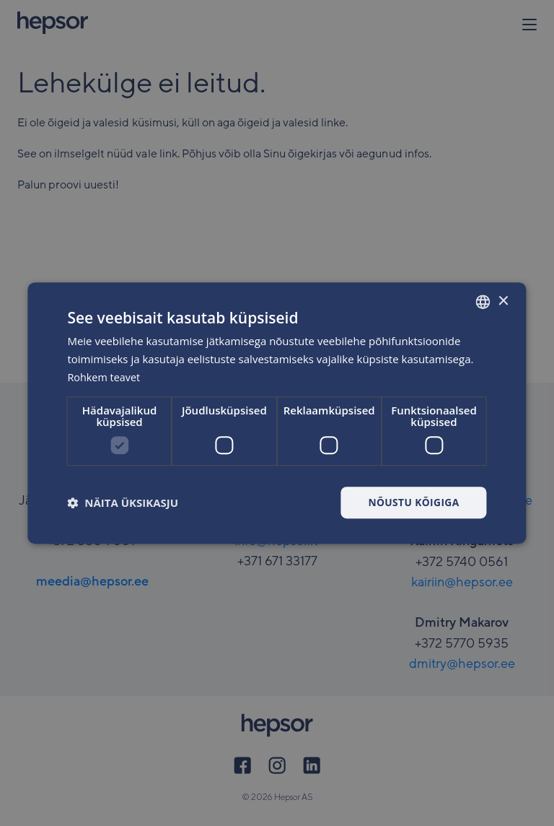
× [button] (503, 300)
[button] (122, 502)
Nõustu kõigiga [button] (412, 501)
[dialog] (276, 413)
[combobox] (483, 302)
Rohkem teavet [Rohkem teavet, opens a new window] (105, 377)
